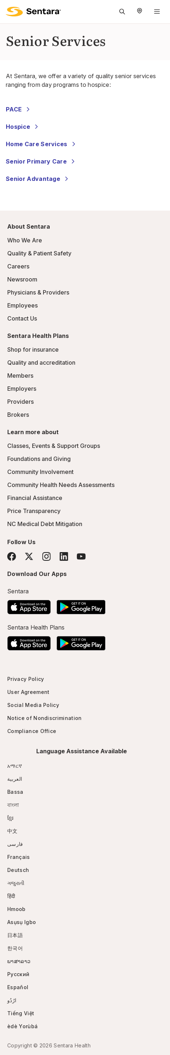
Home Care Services (42, 144)
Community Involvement (40, 471)
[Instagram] (46, 556)
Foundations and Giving (39, 458)
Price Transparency (34, 510)
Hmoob (16, 909)
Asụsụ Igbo (21, 922)
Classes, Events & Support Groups (53, 445)
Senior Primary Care (41, 161)
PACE (19, 109)
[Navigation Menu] (157, 11)
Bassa (15, 792)
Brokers (18, 414)
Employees (22, 305)
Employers (21, 388)
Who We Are (24, 240)
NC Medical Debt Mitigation (44, 524)
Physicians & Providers (38, 292)
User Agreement (28, 692)
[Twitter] (29, 556)
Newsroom (22, 279)
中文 (12, 831)
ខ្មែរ (10, 818)
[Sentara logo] (33, 11)
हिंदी (11, 896)
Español (17, 987)
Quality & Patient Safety (39, 253)
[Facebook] (11, 556)
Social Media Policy (33, 705)
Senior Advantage (38, 178)
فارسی (15, 844)
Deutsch (18, 870)
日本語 (15, 935)
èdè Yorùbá (22, 1026)
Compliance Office (31, 731)
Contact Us (22, 318)
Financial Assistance (34, 497)
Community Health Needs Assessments (61, 484)
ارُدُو (11, 1000)
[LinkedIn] (63, 556)
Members (20, 375)
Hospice (23, 126)
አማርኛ (14, 766)
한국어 (15, 948)
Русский (18, 974)
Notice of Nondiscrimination (44, 718)
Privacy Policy (25, 679)
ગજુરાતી (15, 883)
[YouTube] (81, 556)
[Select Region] (139, 11)
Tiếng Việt (20, 1013)
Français (18, 857)
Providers (20, 401)
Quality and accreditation (41, 362)
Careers (18, 266)
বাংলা (13, 805)
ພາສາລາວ (18, 961)
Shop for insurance (33, 349)
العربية (14, 779)
